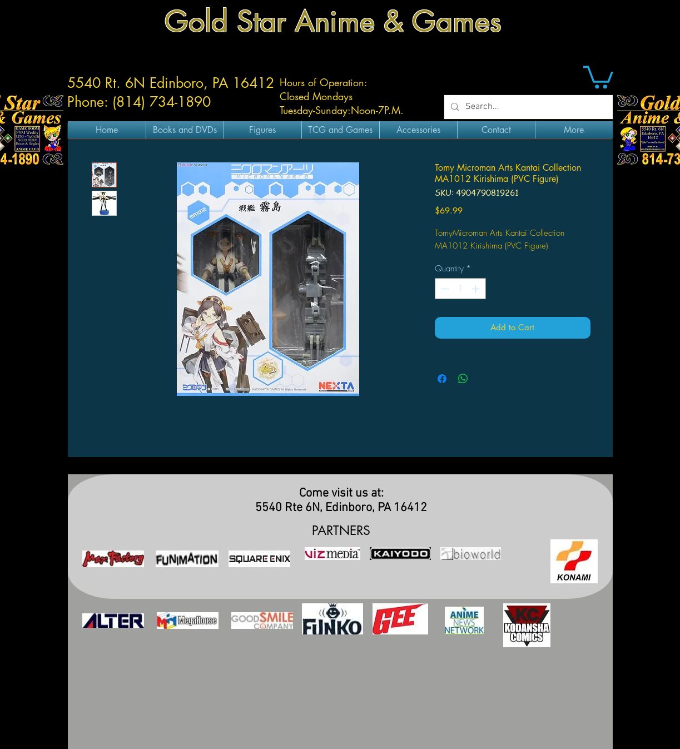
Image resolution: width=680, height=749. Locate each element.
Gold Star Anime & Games (333, 21)
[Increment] (476, 289)
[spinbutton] (460, 289)
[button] (598, 75)
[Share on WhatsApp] (463, 378)
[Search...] (527, 107)
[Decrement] (443, 289)
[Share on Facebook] (442, 378)
